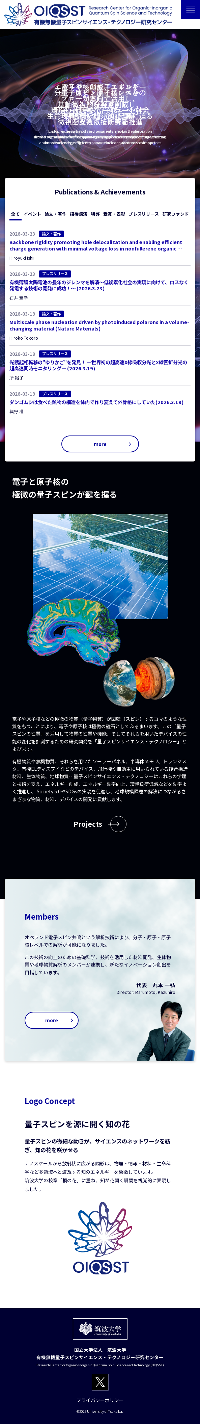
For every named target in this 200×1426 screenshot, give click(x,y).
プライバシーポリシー (100, 1401)
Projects (88, 824)
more (100, 444)
